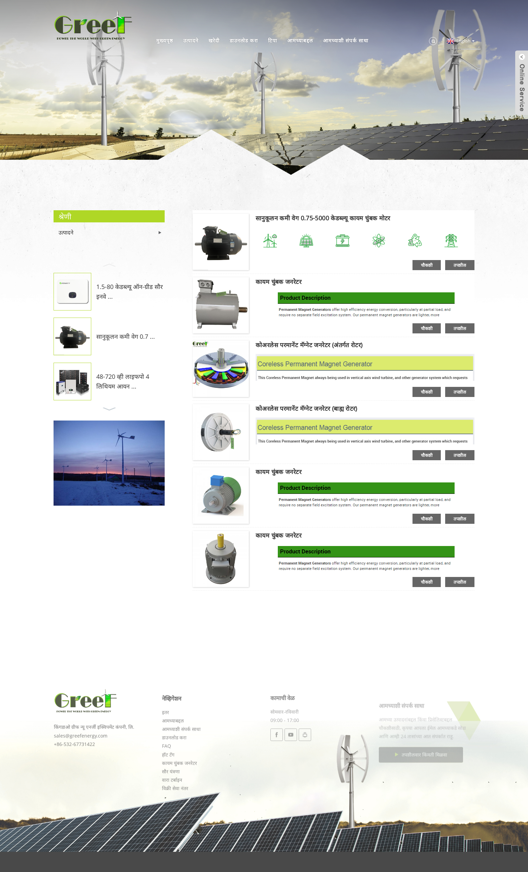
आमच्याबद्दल (300, 40)
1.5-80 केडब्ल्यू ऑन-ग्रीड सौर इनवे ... (129, 291)
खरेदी (214, 40)
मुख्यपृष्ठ (164, 40)
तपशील (460, 265)
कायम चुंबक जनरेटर (278, 282)
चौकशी (426, 265)
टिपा (272, 40)
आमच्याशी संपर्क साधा (345, 40)
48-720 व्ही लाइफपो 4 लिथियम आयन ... (122, 381)
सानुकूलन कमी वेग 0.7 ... (125, 336)
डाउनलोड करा (244, 40)
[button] (109, 264)
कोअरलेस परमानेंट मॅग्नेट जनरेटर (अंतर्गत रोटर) (309, 345)
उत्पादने (190, 40)
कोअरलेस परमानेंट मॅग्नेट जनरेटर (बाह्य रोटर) (306, 408)
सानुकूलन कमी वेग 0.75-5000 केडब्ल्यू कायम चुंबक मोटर (323, 218)
